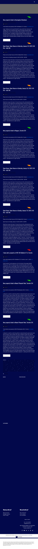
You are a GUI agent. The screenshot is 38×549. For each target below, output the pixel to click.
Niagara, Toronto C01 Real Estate (11, 93)
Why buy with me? (6, 512)
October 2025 (21, 387)
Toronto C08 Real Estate (16, 368)
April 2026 (21, 379)
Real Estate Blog (6, 382)
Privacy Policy (19, 535)
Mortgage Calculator (6, 514)
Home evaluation (23, 514)
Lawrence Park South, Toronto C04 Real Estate (24, 363)
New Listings (5, 379)
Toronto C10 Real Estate (22, 368)
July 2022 (21, 418)
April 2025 (21, 393)
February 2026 (21, 382)
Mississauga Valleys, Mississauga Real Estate (27, 365)
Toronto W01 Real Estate (15, 369)
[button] (22, 530)
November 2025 (22, 386)
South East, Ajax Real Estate (8, 472)
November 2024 (22, 400)
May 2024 (21, 407)
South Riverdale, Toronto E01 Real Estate (10, 473)
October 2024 (21, 401)
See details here (30, 26)
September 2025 (22, 388)
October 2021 (21, 420)
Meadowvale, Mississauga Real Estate (27, 364)
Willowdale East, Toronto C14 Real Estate (22, 371)
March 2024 (21, 410)
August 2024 (21, 404)
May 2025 (21, 392)
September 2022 (22, 415)
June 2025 (21, 391)
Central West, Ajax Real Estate (8, 428)
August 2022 (21, 416)
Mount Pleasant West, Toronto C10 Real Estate (13, 286)
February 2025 (21, 396)
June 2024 (21, 406)
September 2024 (22, 402)
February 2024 (21, 411)
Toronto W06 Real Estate (28, 369)
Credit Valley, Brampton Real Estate (9, 433)
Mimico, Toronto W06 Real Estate (10, 365)
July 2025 (21, 389)
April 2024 (21, 409)
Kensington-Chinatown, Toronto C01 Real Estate (13, 255)
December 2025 (22, 384)
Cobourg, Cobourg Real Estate (8, 432)
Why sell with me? (23, 512)
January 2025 (21, 397)
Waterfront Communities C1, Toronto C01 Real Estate (21, 370)
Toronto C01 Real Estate (7, 478)
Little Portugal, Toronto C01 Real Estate (12, 364)
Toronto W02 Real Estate (21, 369)
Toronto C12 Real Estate (7, 485)
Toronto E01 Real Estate (9, 369)
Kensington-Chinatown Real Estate (11, 22)
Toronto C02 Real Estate (10, 368)
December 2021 (22, 419)
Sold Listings (5, 383)
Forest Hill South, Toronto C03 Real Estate (10, 440)
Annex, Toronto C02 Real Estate (8, 424)
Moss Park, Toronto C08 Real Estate (9, 463)
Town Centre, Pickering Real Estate (10, 370)
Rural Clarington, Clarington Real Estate (9, 469)
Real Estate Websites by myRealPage (27, 535)
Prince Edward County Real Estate (9, 468)
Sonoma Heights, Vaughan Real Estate (9, 470)
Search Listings (5, 515)
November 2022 (22, 413)
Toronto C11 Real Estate (28, 368)
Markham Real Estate (19, 364)
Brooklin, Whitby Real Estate (8, 427)
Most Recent (21, 378)
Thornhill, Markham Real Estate (8, 477)
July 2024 (21, 405)
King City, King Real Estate (15, 363)
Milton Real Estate (6, 456)
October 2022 (21, 414)
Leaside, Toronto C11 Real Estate (9, 451)
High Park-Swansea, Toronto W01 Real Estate (17, 362)
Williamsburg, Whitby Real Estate (13, 371)
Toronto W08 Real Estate (7, 491)
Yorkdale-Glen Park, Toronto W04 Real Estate (11, 501)
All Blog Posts (5, 378)
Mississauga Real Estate (17, 365)
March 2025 (21, 395)
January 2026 (21, 383)
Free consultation (23, 515)
